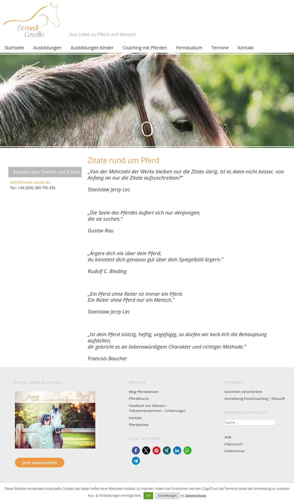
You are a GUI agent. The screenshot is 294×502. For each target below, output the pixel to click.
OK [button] (148, 496)
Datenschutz (234, 450)
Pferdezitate (139, 424)
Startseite (14, 48)
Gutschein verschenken (243, 391)
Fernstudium (189, 48)
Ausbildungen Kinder (92, 48)
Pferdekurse (139, 398)
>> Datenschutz (193, 495)
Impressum (233, 444)
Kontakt (246, 48)
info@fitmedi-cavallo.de (30, 182)
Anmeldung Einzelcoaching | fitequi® (254, 398)
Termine (220, 48)
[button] (136, 450)
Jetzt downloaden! (39, 462)
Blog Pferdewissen (144, 391)
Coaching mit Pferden (145, 48)
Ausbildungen (47, 48)
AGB (227, 437)
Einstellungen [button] (167, 496)
